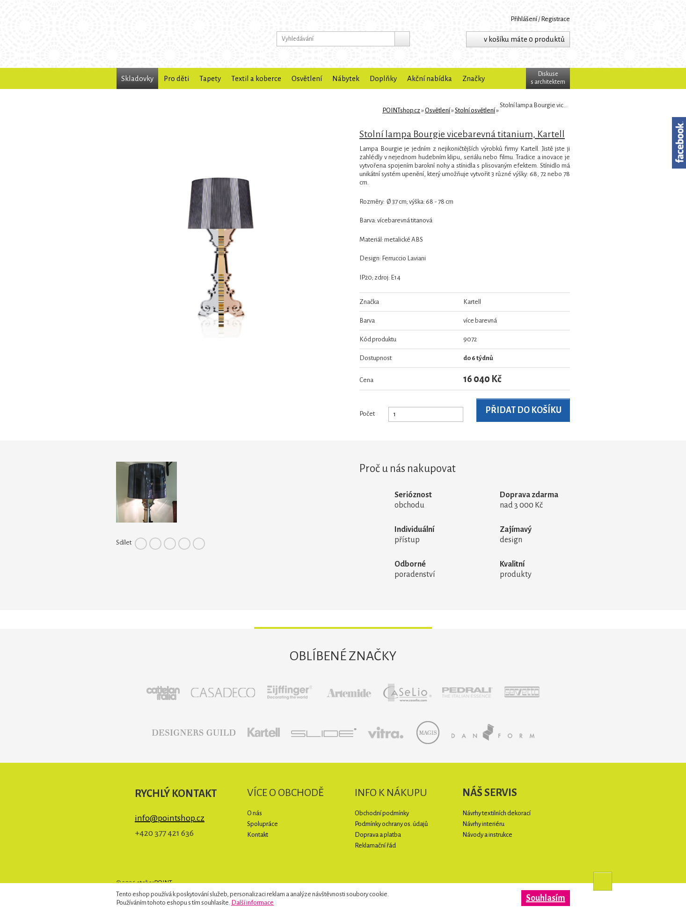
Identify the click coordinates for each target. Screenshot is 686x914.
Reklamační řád (375, 845)
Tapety (210, 78)
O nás (254, 813)
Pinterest (170, 544)
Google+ (184, 544)
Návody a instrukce (487, 834)
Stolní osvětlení (475, 110)
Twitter (155, 544)
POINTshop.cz (177, 34)
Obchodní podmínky (382, 813)
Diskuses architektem (548, 78)
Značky (473, 78)
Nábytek (345, 78)
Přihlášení (524, 18)
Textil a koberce (256, 78)
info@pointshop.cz (169, 818)
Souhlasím (545, 898)
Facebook (141, 544)
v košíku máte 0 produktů (524, 39)
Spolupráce (262, 823)
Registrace (555, 18)
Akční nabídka (429, 78)
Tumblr (199, 544)
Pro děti (176, 78)
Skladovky (137, 78)
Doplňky (383, 78)
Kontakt (257, 834)
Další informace (252, 902)
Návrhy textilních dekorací (496, 813)
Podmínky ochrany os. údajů (391, 823)
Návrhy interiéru (483, 823)
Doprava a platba (378, 834)
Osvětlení (307, 78)
